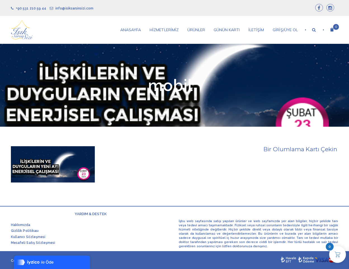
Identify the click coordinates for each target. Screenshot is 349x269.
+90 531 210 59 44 (28, 8)
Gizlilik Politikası (25, 231)
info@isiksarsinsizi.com (71, 8)
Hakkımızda (20, 225)
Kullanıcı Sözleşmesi (28, 237)
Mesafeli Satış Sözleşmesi (33, 243)
